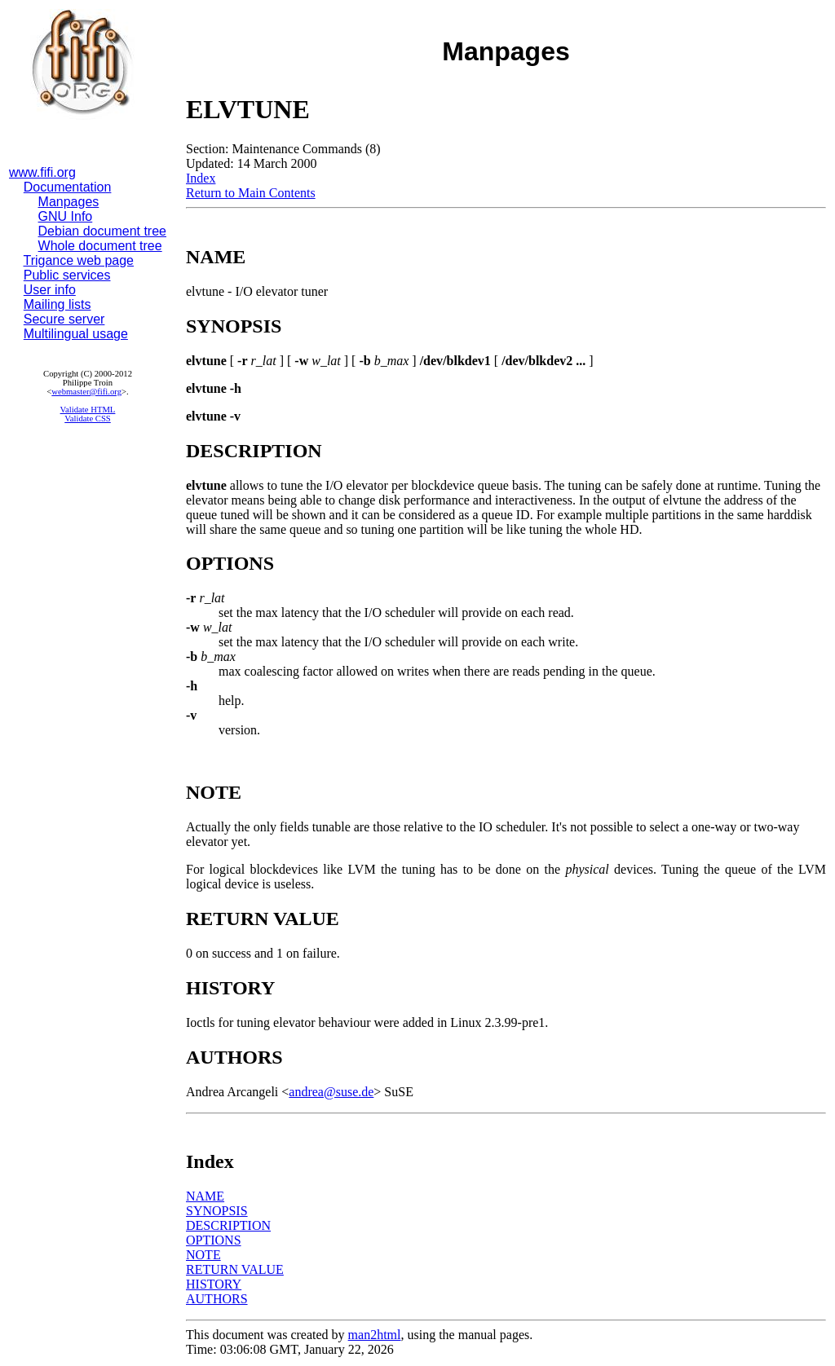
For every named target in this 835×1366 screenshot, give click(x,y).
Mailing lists (57, 304)
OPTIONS (213, 1240)
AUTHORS (217, 1299)
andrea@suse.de (331, 1092)
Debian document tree (102, 231)
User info (50, 290)
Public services (67, 275)
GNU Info (65, 216)
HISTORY (213, 1284)
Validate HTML (88, 409)
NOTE (203, 1255)
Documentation (68, 187)
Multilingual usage (76, 334)
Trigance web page (79, 260)
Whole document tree (100, 246)
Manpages (68, 202)
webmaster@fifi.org (86, 391)
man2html (374, 1335)
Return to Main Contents (251, 193)
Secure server (64, 319)
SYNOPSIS (217, 1211)
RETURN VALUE (235, 1269)
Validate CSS (87, 418)
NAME (205, 1196)
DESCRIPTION (228, 1225)
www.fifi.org (42, 172)
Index (200, 178)
